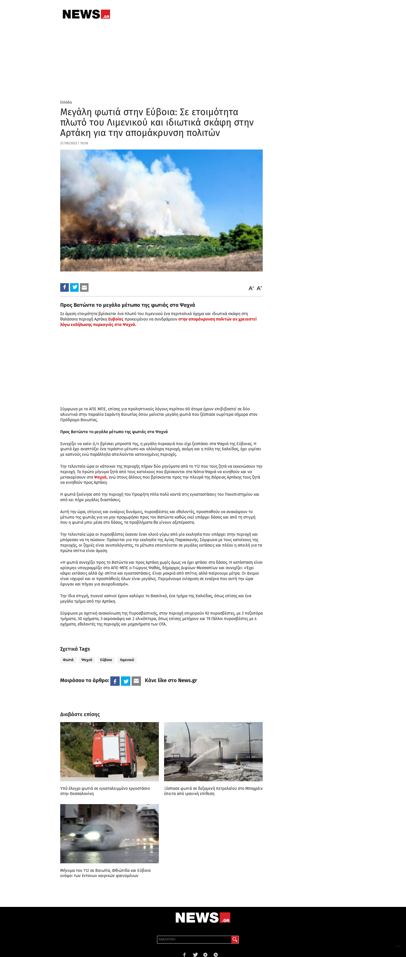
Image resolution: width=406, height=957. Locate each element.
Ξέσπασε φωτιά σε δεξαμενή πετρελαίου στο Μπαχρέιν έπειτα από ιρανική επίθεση (213, 791)
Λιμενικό (127, 660)
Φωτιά (68, 660)
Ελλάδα (66, 102)
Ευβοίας (116, 319)
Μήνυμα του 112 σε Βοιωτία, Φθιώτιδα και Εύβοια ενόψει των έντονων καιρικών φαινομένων (105, 873)
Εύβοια (106, 660)
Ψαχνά (87, 660)
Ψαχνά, (101, 477)
